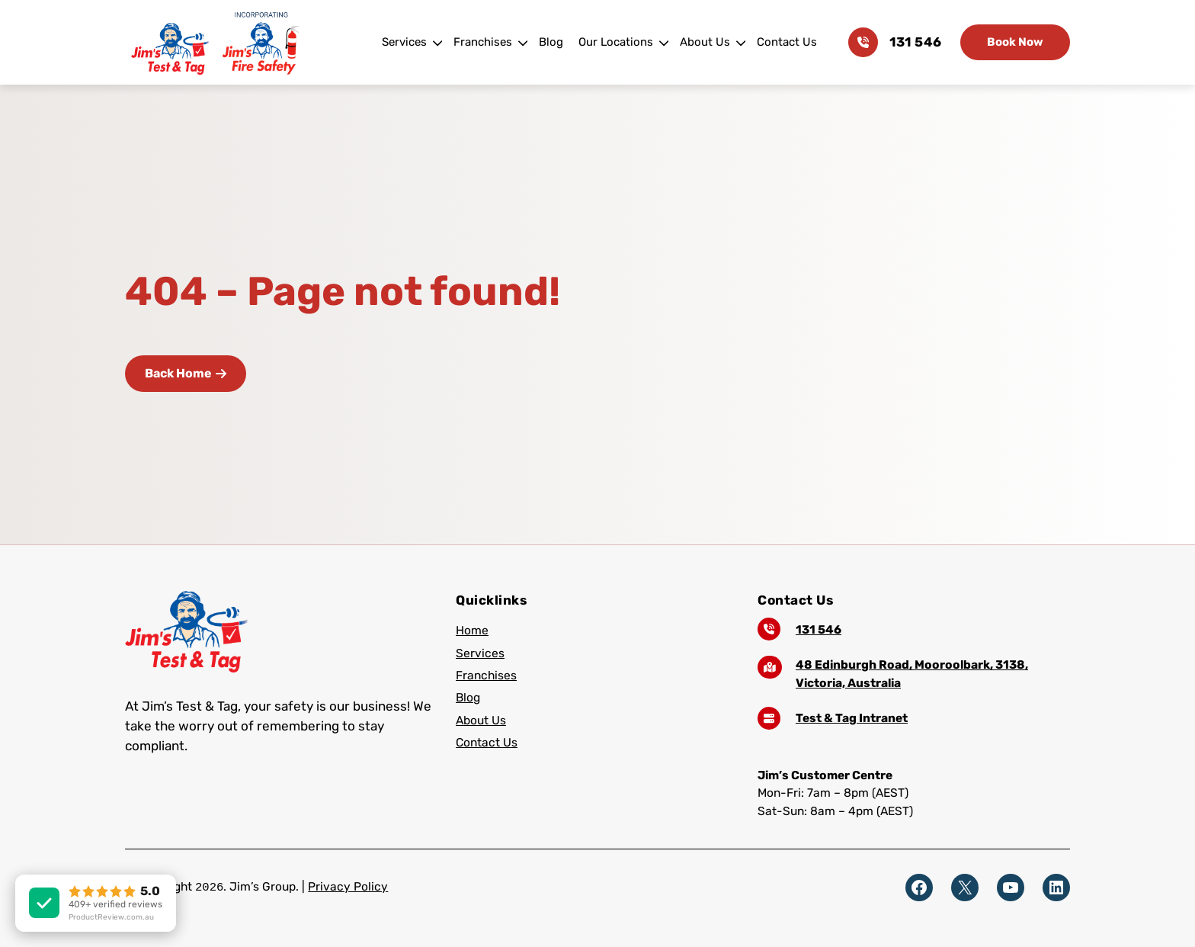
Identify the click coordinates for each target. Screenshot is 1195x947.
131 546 (915, 42)
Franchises (482, 42)
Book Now (1015, 42)
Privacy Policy (348, 886)
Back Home (185, 373)
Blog (551, 42)
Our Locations (615, 42)
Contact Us (787, 42)
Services (404, 42)
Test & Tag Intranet (852, 718)
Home (472, 630)
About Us (705, 42)
